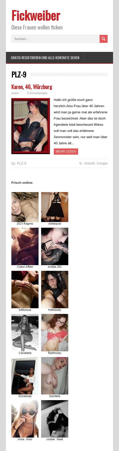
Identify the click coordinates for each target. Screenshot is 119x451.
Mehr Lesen (66, 151)
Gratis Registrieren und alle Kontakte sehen (45, 57)
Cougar (102, 163)
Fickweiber (35, 15)
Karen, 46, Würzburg (31, 87)
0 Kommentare (37, 93)
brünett (89, 163)
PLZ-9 (21, 163)
